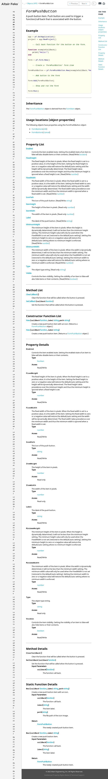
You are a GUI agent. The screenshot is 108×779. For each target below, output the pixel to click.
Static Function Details (101, 67)
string (68, 200)
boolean (82, 154)
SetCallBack (31, 301)
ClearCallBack (31, 294)
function (49, 301)
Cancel (46, 132)
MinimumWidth (32, 246)
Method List (102, 41)
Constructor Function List (102, 47)
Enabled (29, 148)
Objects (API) (32, 3)
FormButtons (37, 129)
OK (45, 129)
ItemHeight (31, 204)
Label (28, 217)
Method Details (101, 60)
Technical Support (77, 775)
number (74, 174)
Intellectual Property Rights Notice (56, 775)
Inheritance (102, 21)
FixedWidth (31, 177)
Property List (101, 36)
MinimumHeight (33, 224)
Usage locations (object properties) (102, 28)
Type (28, 266)
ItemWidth (30, 211)
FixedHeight (31, 158)
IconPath (30, 197)
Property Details (101, 54)
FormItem (70, 108)
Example (101, 18)
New (28, 320)
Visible (28, 273)
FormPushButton (37, 108)
